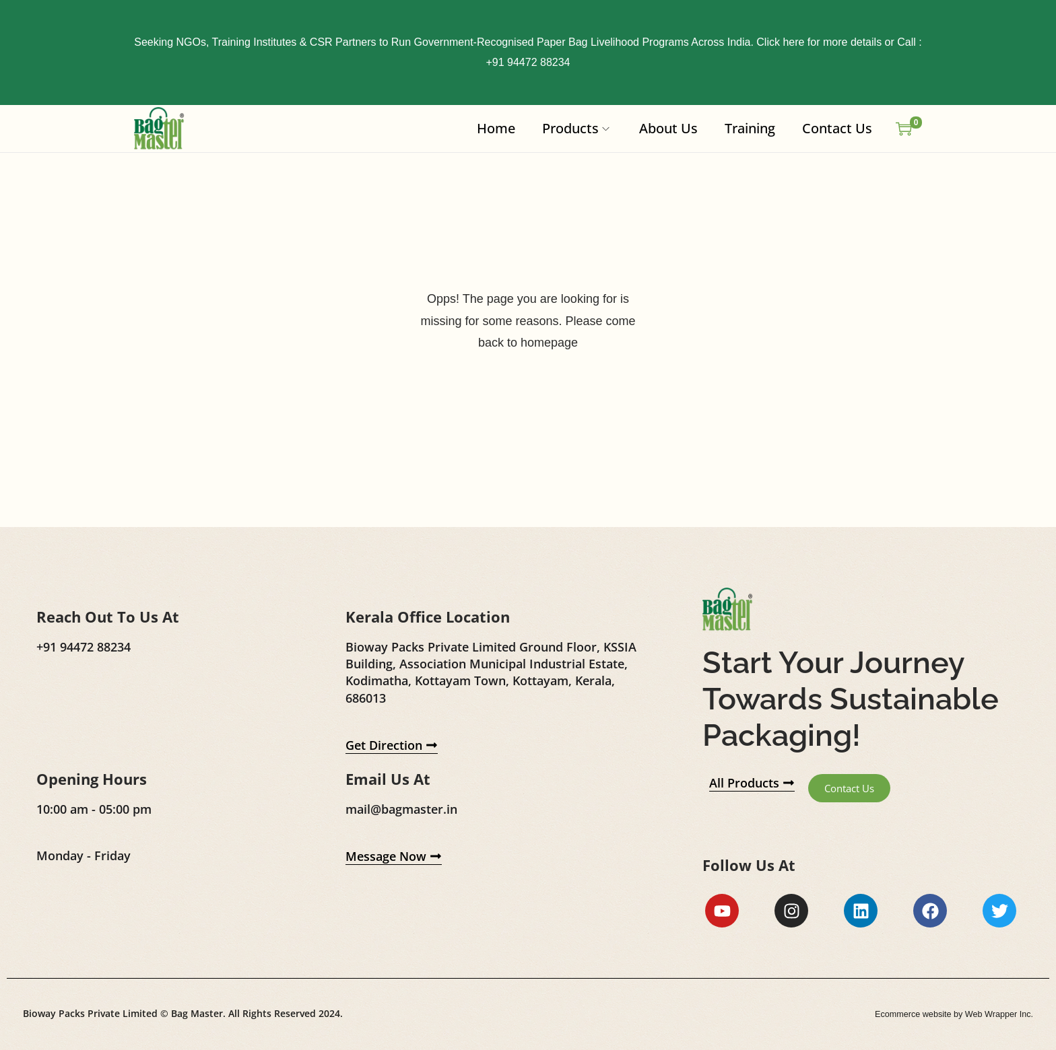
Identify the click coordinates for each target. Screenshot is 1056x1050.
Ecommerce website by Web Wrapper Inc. (945, 1015)
